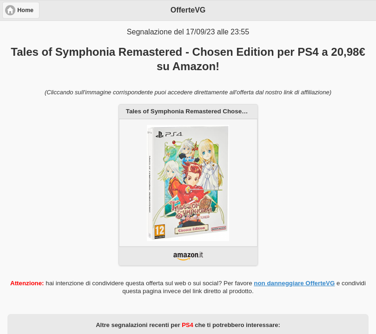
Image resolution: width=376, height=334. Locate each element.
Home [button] (25, 10)
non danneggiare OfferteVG (294, 283)
